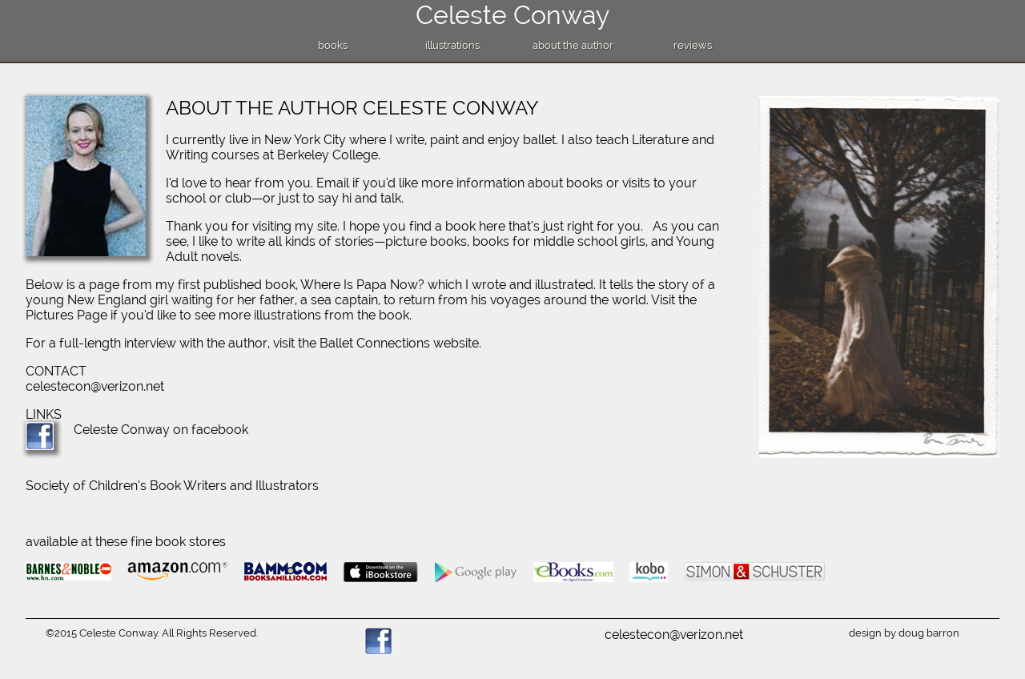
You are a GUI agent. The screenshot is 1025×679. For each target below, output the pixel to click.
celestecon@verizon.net (95, 386)
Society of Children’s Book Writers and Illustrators (172, 485)
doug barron (928, 633)
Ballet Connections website (399, 343)
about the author (573, 45)
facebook (219, 429)
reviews (692, 45)
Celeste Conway (512, 15)
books (333, 45)
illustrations (452, 45)
